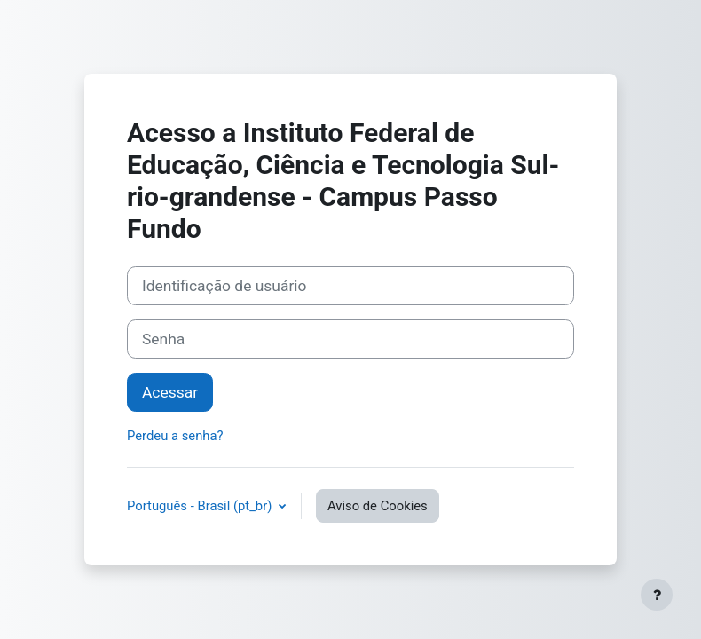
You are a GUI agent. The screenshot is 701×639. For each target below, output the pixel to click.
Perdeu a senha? (175, 436)
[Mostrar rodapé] (657, 595)
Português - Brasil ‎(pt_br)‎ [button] (201, 506)
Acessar (170, 392)
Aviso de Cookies (377, 506)
